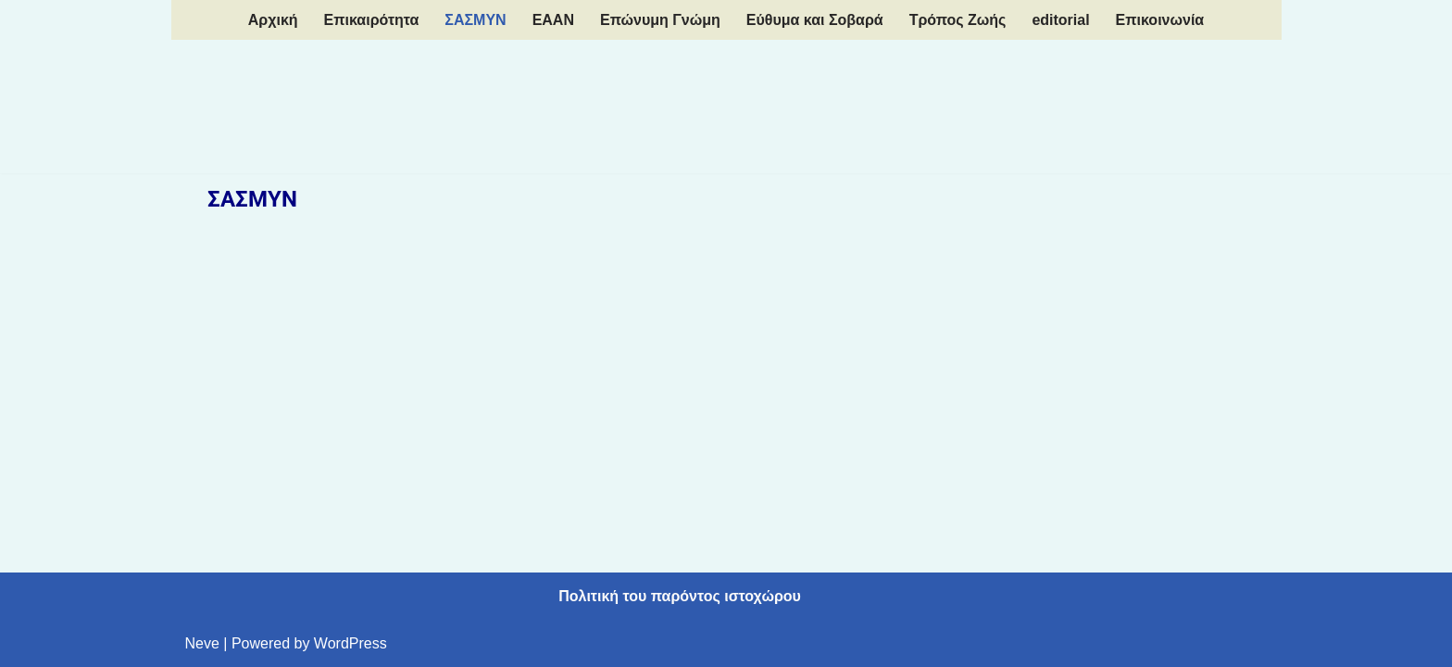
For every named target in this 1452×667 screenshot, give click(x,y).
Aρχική (273, 20)
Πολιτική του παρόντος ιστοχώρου (679, 596)
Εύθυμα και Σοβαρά (814, 20)
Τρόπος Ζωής (958, 20)
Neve (202, 643)
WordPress (350, 643)
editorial (1060, 20)
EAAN (553, 20)
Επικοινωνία (1160, 20)
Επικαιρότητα (371, 20)
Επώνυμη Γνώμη (660, 20)
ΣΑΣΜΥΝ (475, 20)
